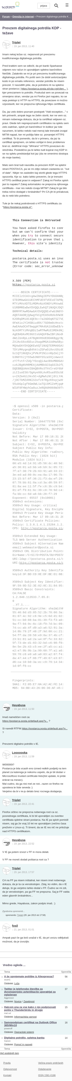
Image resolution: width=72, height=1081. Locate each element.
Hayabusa (19, 705)
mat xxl (7, 1013)
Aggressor (9, 998)
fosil (15, 925)
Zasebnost (29, 1001)
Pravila (7, 1063)
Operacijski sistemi (24, 1032)
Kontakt (7, 1075)
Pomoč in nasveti (23, 1044)
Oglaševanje (44, 1069)
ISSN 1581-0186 (47, 1075)
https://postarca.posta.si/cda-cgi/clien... (43, 88)
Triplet (16, 42)
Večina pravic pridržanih (50, 1063)
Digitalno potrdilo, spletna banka (24, 1037)
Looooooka (19, 752)
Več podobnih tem (9, 1053)
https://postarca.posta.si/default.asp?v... (25, 721)
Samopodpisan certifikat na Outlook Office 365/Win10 (30, 1024)
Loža (16, 983)
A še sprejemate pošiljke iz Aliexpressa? (29, 976)
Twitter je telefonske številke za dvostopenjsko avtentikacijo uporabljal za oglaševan (30, 991)
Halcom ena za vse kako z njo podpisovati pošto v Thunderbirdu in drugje (30, 1008)
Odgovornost (10, 1069)
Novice (18, 1001)
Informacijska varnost (25, 1016)
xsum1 (7, 979)
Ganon (7, 1041)
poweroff (8, 1028)
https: (33, 285)
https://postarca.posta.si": (17, 207)
